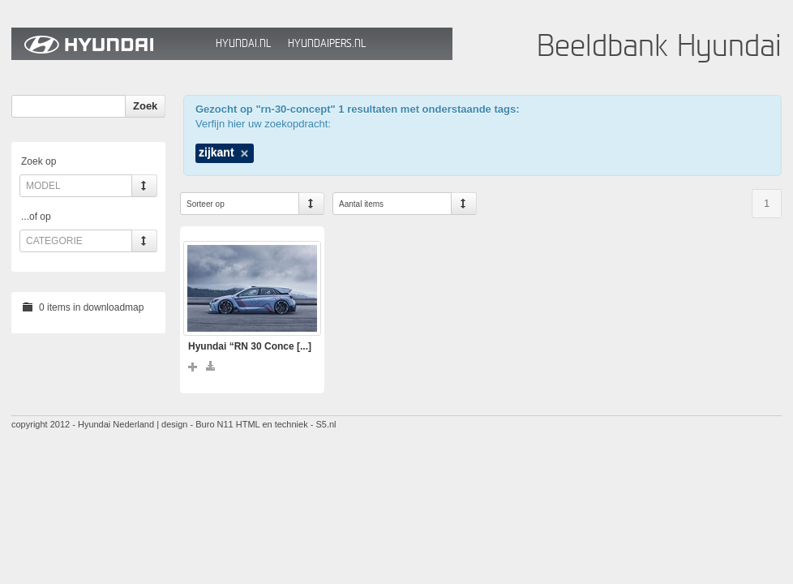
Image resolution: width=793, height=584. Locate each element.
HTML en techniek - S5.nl (286, 424)
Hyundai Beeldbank (109, 44)
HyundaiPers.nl (327, 43)
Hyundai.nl (243, 43)
